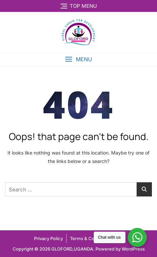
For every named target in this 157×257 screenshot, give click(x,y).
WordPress (133, 249)
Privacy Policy (48, 238)
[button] (78, 59)
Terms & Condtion (89, 238)
